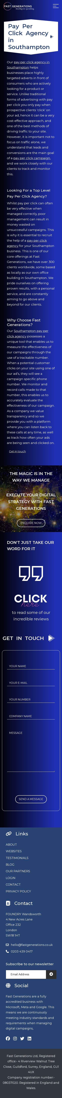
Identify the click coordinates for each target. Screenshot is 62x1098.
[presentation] (32, 788)
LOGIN (10, 878)
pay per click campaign (31, 158)
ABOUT (11, 844)
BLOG (10, 864)
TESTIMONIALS (17, 858)
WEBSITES (14, 851)
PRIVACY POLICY (18, 891)
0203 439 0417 (22, 951)
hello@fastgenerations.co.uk (32, 945)
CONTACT (13, 884)
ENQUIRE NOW (31, 523)
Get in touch (17, 451)
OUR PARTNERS (18, 871)
